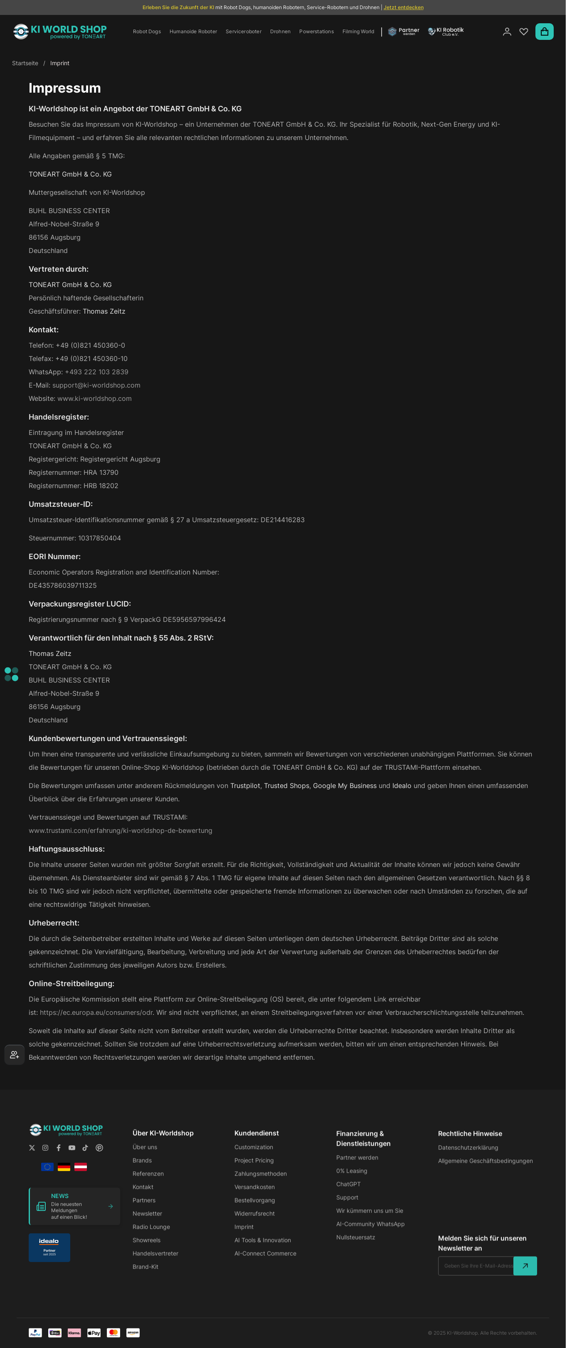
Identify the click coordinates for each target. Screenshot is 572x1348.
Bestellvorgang (254, 1209)
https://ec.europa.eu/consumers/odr (96, 1012)
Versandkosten (254, 1196)
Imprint (244, 1236)
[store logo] (60, 31)
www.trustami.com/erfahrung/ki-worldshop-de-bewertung (120, 830)
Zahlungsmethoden (260, 1183)
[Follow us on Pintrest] (99, 1155)
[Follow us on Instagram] (45, 1155)
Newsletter (147, 1223)
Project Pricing (254, 1170)
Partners (144, 1209)
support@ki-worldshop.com (96, 385)
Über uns (145, 1156)
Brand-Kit (145, 1276)
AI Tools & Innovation (262, 1249)
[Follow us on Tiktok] (85, 1155)
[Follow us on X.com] (32, 1155)
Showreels (146, 1249)
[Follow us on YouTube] (72, 1155)
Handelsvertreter (155, 1263)
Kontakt (143, 1196)
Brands (142, 1170)
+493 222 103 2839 (96, 372)
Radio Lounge (151, 1236)
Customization (253, 1156)
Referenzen (148, 1183)
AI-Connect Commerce (265, 1263)
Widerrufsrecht (254, 1223)
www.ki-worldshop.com (94, 398)
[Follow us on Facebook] (58, 1155)
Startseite (25, 62)
